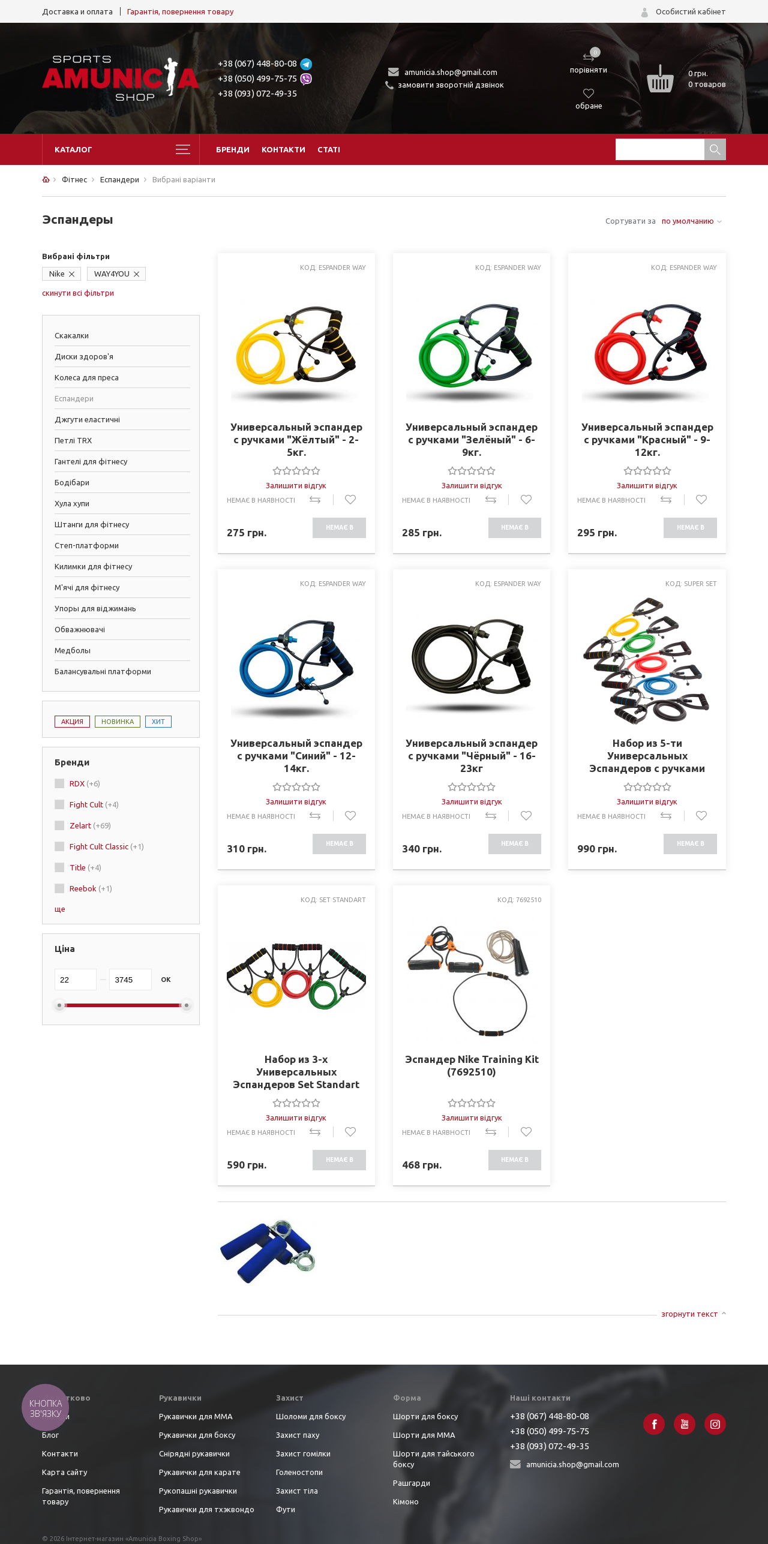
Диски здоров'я (84, 356)
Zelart (90, 825)
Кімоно (406, 1501)
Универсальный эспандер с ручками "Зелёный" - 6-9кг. (472, 439)
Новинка (117, 721)
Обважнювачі (80, 629)
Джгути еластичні (87, 419)
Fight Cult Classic (107, 846)
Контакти (283, 149)
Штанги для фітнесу (92, 524)
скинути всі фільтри (78, 293)
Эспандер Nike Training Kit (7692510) (472, 1065)
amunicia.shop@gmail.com (450, 72)
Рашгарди (411, 1483)
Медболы (73, 650)
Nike (57, 273)
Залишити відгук (296, 485)
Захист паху (297, 1435)
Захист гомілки (303, 1453)
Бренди (233, 149)
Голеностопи (299, 1472)
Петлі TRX (73, 440)
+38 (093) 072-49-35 (257, 93)
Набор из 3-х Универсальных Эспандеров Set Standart (296, 1071)
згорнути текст (689, 1313)
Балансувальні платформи (103, 671)
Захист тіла (297, 1490)
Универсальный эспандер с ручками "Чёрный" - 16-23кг (472, 755)
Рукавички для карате (200, 1472)
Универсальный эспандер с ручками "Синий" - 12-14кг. (296, 755)
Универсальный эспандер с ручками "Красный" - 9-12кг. (647, 439)
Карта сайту (64, 1472)
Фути (285, 1509)
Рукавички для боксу (197, 1435)
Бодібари (72, 482)
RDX (85, 783)
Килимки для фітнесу (93, 566)
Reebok (91, 888)
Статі (328, 149)
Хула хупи (72, 503)
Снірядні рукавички (194, 1453)
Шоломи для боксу (311, 1416)
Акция (72, 721)
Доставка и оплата (77, 11)
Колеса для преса (87, 377)
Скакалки (72, 335)
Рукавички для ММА (196, 1416)
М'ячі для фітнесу (87, 587)
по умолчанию (688, 221)
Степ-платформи (87, 545)
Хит (158, 721)
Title (85, 867)
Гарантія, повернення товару (180, 11)
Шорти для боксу (425, 1416)
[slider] (296, 470)
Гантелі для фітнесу (91, 461)
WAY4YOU (112, 273)
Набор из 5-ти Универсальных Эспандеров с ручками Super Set (647, 755)
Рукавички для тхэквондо (206, 1509)
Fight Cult (94, 804)
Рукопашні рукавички (198, 1490)
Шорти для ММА (424, 1435)
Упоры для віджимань (95, 608)
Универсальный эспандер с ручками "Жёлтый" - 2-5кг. (296, 439)
